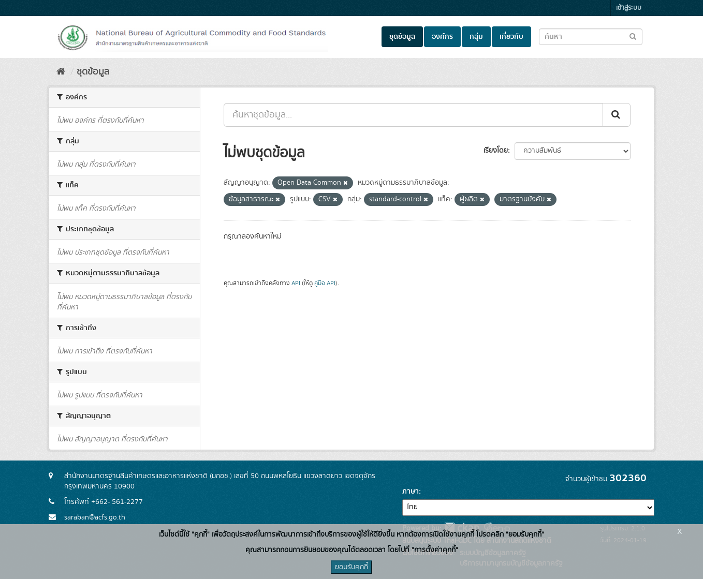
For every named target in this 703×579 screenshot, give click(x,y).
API (295, 283)
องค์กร (442, 36)
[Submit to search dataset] (632, 36)
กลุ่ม (476, 36)
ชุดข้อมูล (402, 36)
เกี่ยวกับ (511, 36)
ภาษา (410, 491)
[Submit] (617, 115)
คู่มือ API (324, 283)
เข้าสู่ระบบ (628, 8)
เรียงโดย (496, 150)
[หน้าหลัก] (60, 72)
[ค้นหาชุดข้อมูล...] (413, 115)
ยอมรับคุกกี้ (351, 567)
